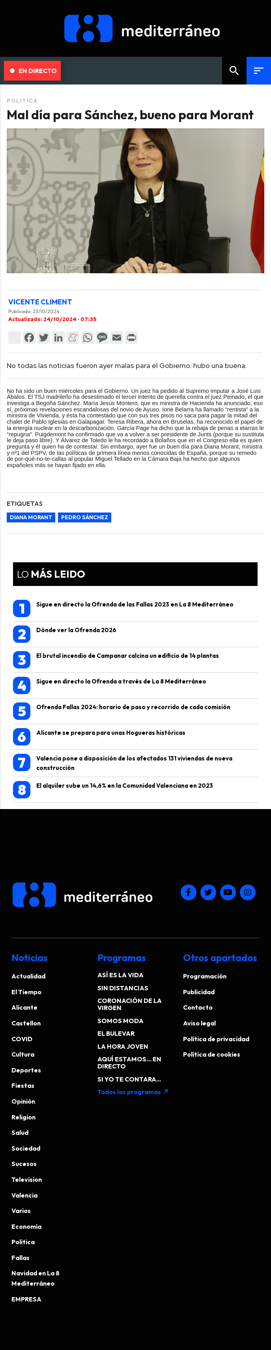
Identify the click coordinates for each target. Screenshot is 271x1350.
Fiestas (22, 1085)
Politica (22, 100)
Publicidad (199, 992)
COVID (21, 1039)
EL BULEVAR (116, 1033)
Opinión (23, 1101)
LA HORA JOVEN (122, 1046)
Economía (26, 1226)
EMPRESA (26, 1299)
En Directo (33, 71)
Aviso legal (199, 1023)
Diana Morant (31, 517)
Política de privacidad (216, 1039)
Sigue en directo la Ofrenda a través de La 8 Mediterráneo (109, 685)
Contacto (198, 1007)
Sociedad (25, 1148)
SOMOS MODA (120, 1021)
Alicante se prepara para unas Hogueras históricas (99, 736)
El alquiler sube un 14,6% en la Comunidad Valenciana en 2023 (113, 789)
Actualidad (28, 976)
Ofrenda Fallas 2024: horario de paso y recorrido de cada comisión (121, 711)
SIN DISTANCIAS (122, 988)
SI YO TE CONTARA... (129, 1079)
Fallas (20, 1258)
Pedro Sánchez (84, 517)
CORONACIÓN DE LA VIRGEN (129, 1004)
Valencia (24, 1195)
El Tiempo (26, 992)
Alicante (24, 1007)
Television (26, 1179)
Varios (21, 1211)
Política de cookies (211, 1054)
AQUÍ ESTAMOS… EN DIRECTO (129, 1062)
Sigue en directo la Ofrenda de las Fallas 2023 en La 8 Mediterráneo (123, 608)
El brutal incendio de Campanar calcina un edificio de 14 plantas (116, 659)
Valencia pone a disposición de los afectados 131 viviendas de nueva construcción (122, 763)
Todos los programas (133, 1091)
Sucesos (24, 1164)
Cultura (22, 1054)
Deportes (26, 1070)
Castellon (26, 1023)
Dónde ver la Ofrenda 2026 (64, 634)
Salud (19, 1132)
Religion (23, 1117)
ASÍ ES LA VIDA (120, 975)
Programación (204, 976)
